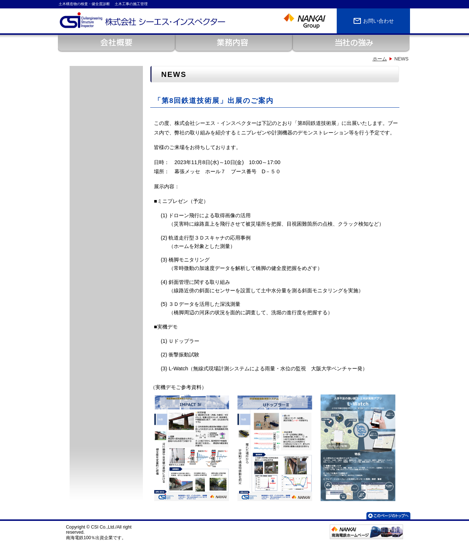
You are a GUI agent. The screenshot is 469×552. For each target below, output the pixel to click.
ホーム (380, 59)
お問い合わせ (373, 20)
